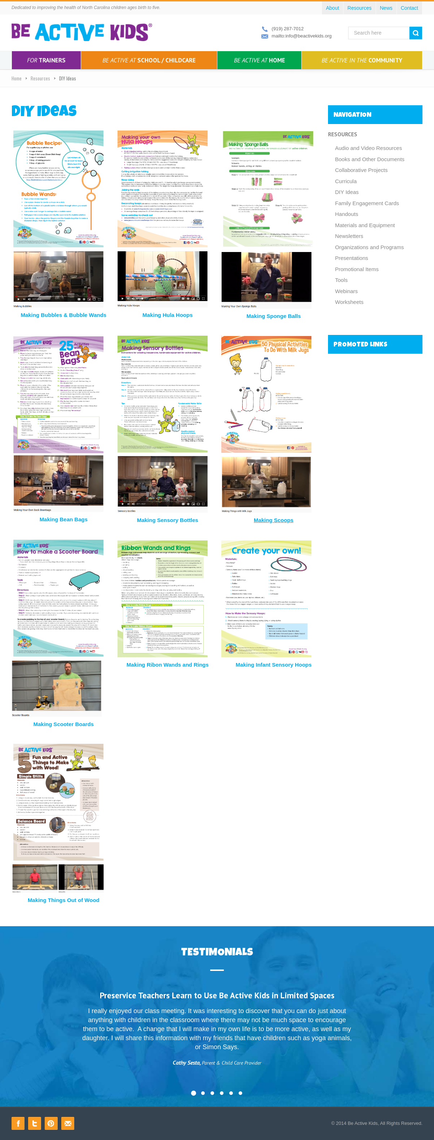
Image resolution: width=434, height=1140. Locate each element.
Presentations (351, 258)
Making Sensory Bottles (167, 520)
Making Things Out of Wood (63, 900)
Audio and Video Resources (368, 148)
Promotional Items (357, 269)
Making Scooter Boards (64, 724)
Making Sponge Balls (274, 316)
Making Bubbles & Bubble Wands (63, 315)
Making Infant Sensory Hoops (274, 665)
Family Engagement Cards (367, 203)
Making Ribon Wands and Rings (168, 665)
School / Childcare (149, 60)
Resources (40, 78)
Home (259, 60)
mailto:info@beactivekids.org (302, 36)
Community (362, 60)
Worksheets (349, 302)
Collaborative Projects (361, 170)
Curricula (346, 181)
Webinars (346, 291)
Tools (341, 280)
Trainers (46, 60)
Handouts (346, 214)
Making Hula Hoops (167, 315)
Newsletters (349, 236)
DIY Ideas (347, 192)
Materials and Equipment (365, 225)
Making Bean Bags (64, 519)
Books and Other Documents (370, 159)
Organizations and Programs (369, 247)
